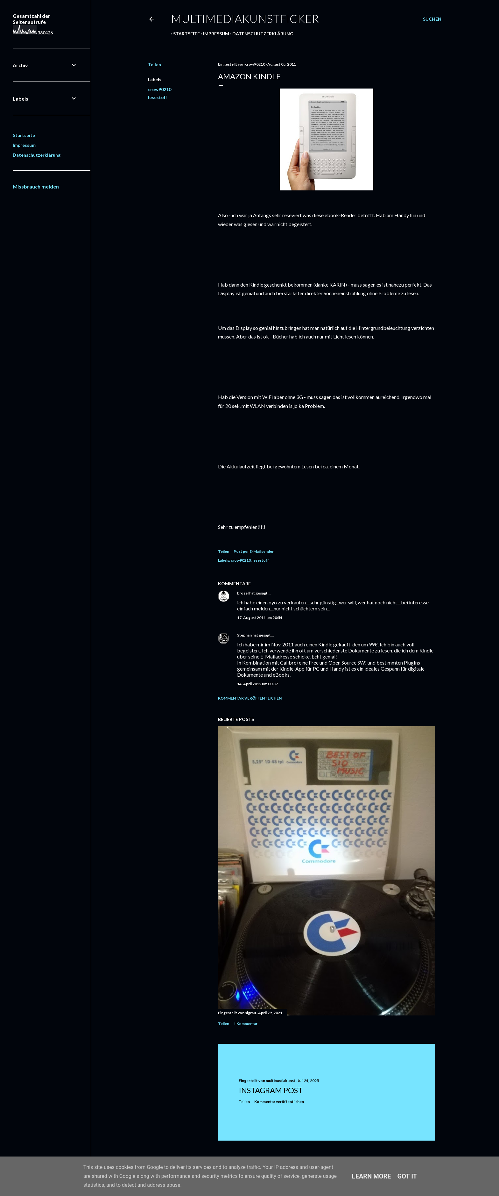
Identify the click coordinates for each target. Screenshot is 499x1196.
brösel (243, 593)
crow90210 (159, 89)
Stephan (244, 635)
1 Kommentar (245, 1023)
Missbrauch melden (36, 186)
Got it (407, 1176)
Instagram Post (271, 1090)
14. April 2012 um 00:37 (257, 683)
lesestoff (157, 97)
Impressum (214, 33)
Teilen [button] (154, 64)
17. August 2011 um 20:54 (259, 617)
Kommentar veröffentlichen (250, 698)
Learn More (371, 1176)
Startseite (184, 33)
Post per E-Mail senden (254, 551)
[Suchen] (432, 19)
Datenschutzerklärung (260, 33)
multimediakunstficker (245, 18)
